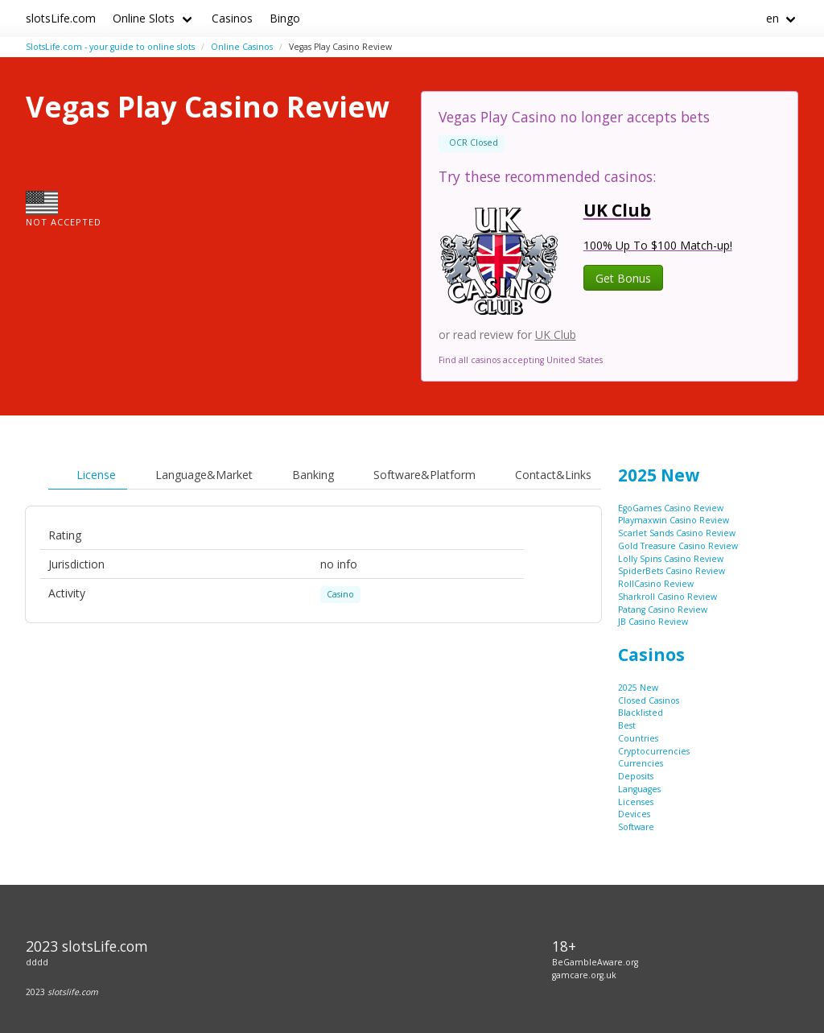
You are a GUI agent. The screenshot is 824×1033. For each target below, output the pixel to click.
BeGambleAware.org (595, 962)
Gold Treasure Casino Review (678, 546)
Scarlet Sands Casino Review (676, 533)
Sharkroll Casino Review (667, 596)
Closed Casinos (648, 700)
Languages (639, 789)
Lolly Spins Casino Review (670, 558)
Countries (638, 738)
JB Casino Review (653, 621)
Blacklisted (640, 712)
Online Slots (144, 18)
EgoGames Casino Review (670, 508)
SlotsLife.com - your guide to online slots (110, 46)
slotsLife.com (61, 18)
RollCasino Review (656, 583)
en (772, 18)
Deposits (635, 776)
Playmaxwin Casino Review (673, 520)
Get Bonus (623, 278)
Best (627, 725)
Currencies (640, 763)
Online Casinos (242, 46)
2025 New (658, 475)
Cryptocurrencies (654, 751)
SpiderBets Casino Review (671, 570)
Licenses (635, 802)
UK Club (555, 334)
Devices (634, 814)
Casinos (232, 18)
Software (636, 827)
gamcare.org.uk (584, 975)
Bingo (285, 18)
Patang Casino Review (662, 609)
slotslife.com (72, 992)
